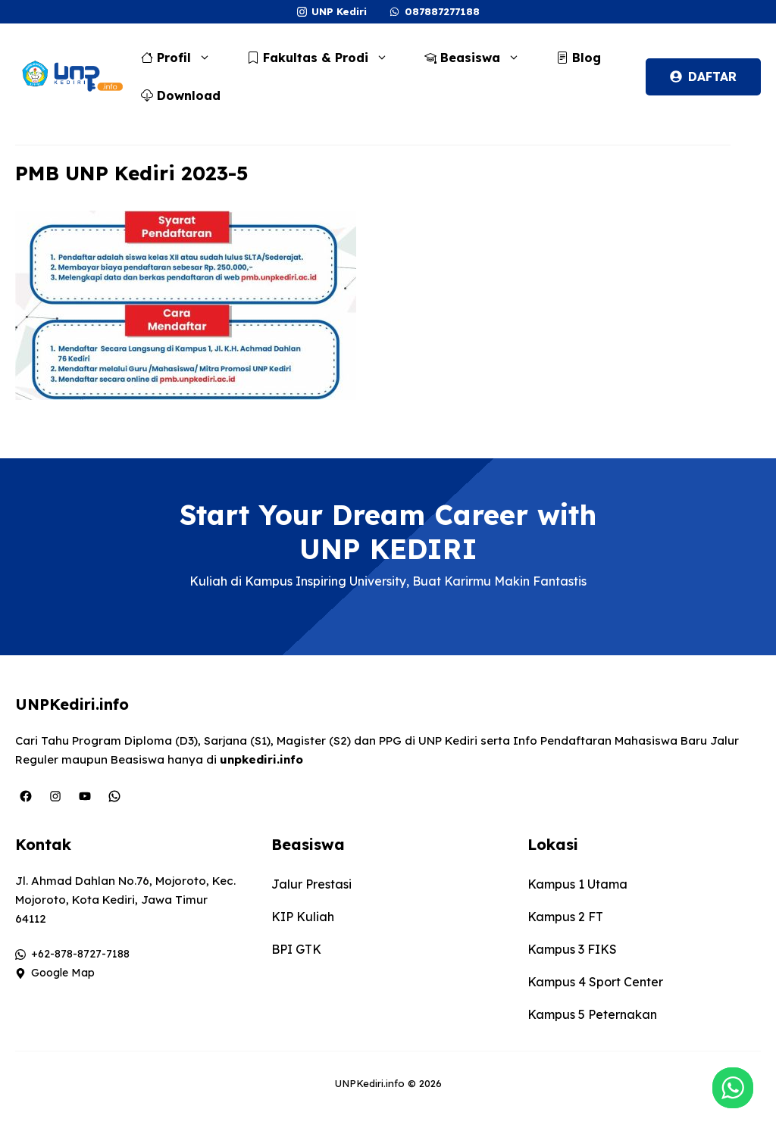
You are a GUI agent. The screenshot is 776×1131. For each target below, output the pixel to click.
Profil (183, 58)
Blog (578, 57)
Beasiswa (479, 58)
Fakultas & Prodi (325, 58)
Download (181, 95)
